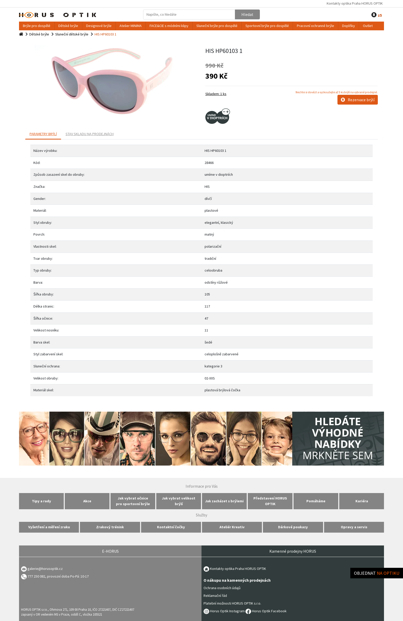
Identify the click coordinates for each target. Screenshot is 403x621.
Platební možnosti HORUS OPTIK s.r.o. (232, 603)
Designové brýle (99, 25)
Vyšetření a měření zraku (49, 527)
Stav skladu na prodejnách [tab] (90, 134)
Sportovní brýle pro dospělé (267, 25)
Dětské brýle (68, 25)
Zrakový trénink (110, 527)
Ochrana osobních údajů (222, 588)
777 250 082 (33, 576)
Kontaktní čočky (171, 527)
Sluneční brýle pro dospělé (216, 25)
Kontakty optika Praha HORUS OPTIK (355, 3)
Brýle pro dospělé (36, 25)
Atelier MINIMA (131, 25)
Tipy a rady (41, 501)
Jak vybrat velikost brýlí (178, 501)
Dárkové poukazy (293, 527)
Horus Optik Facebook (266, 611)
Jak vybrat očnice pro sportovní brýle (133, 501)
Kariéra (361, 501)
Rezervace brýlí (357, 99)
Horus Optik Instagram (224, 611)
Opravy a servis (354, 527)
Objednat (376, 573)
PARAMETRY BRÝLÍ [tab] (43, 134)
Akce (87, 501)
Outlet (368, 25)
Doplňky (348, 25)
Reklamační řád (215, 595)
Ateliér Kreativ (232, 527)
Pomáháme (315, 501)
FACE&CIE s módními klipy (169, 25)
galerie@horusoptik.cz (45, 568)
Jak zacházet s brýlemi (224, 501)
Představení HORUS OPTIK (270, 501)
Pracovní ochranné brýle (315, 25)
